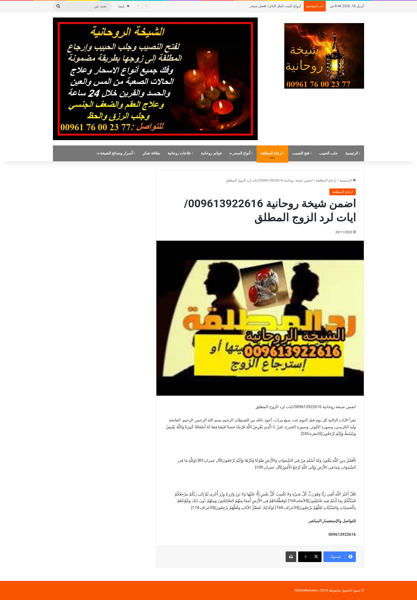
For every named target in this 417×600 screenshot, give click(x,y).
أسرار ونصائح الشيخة (117, 153)
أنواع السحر (242, 153)
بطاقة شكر (151, 153)
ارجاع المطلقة (272, 153)
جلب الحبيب (328, 153)
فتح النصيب (302, 153)
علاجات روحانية (180, 153)
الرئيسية (352, 153)
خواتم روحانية (211, 153)
